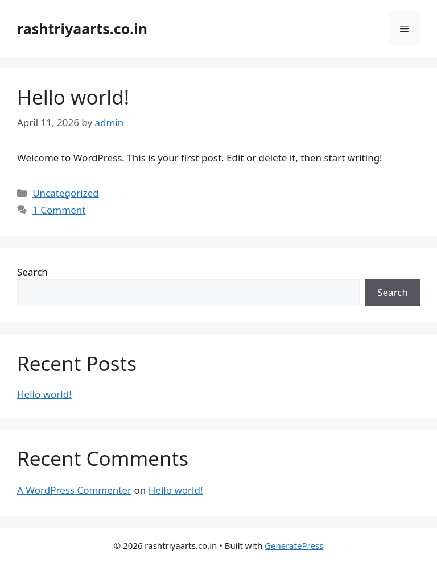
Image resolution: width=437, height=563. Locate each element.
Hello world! (73, 97)
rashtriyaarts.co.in (82, 28)
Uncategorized (65, 192)
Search (32, 271)
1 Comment (58, 209)
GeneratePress (294, 545)
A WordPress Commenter (74, 490)
